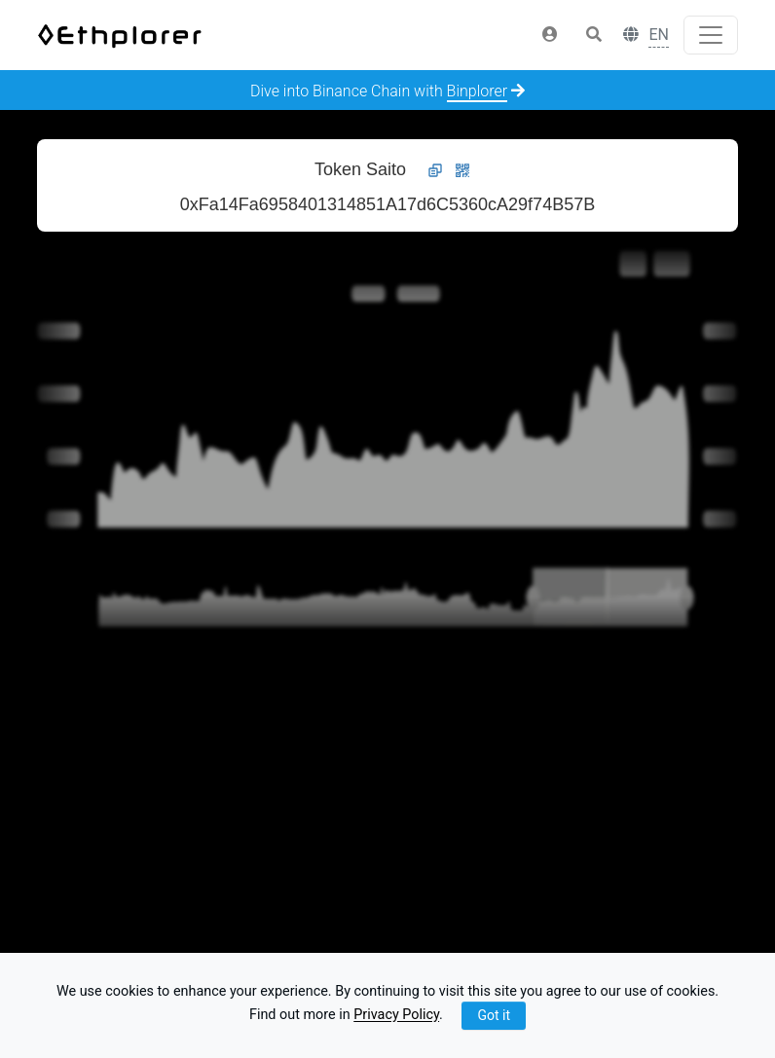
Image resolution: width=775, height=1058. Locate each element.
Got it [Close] (493, 1015)
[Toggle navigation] (710, 35)
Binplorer (477, 91)
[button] (550, 35)
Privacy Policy (396, 1015)
